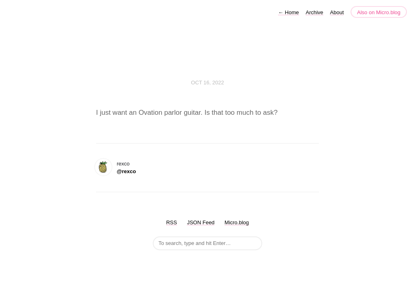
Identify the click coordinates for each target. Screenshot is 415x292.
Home (288, 12)
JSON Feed (200, 222)
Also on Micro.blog (378, 12)
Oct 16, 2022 (207, 82)
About (337, 12)
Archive (314, 12)
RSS (171, 222)
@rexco (126, 171)
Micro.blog (237, 222)
